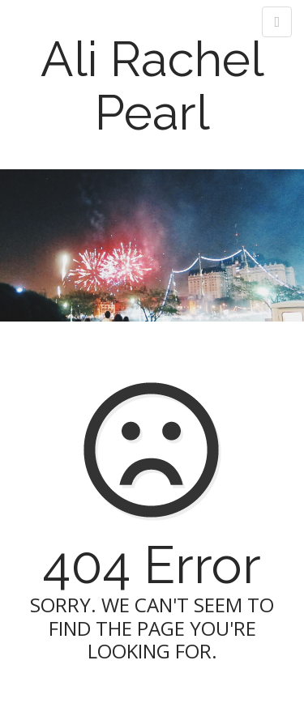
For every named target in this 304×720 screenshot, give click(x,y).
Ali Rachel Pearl (152, 86)
